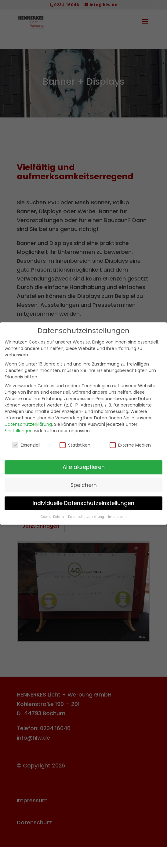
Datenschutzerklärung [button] (86, 517)
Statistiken (75, 445)
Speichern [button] (84, 485)
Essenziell (26, 445)
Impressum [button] (117, 517)
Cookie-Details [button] (53, 517)
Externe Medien (130, 445)
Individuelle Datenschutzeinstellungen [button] (83, 503)
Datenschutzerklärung (28, 424)
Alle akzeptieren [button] (84, 467)
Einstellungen (19, 431)
